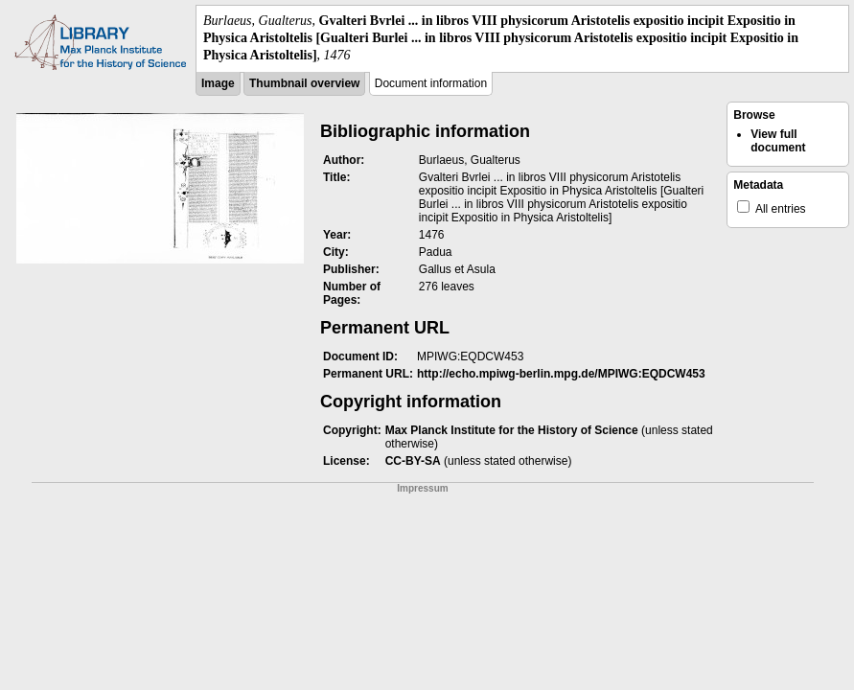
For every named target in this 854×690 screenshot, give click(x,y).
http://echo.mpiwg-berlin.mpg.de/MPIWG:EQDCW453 (561, 373)
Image (218, 83)
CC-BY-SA (413, 461)
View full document (777, 140)
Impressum (422, 488)
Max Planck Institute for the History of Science (511, 430)
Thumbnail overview (304, 83)
